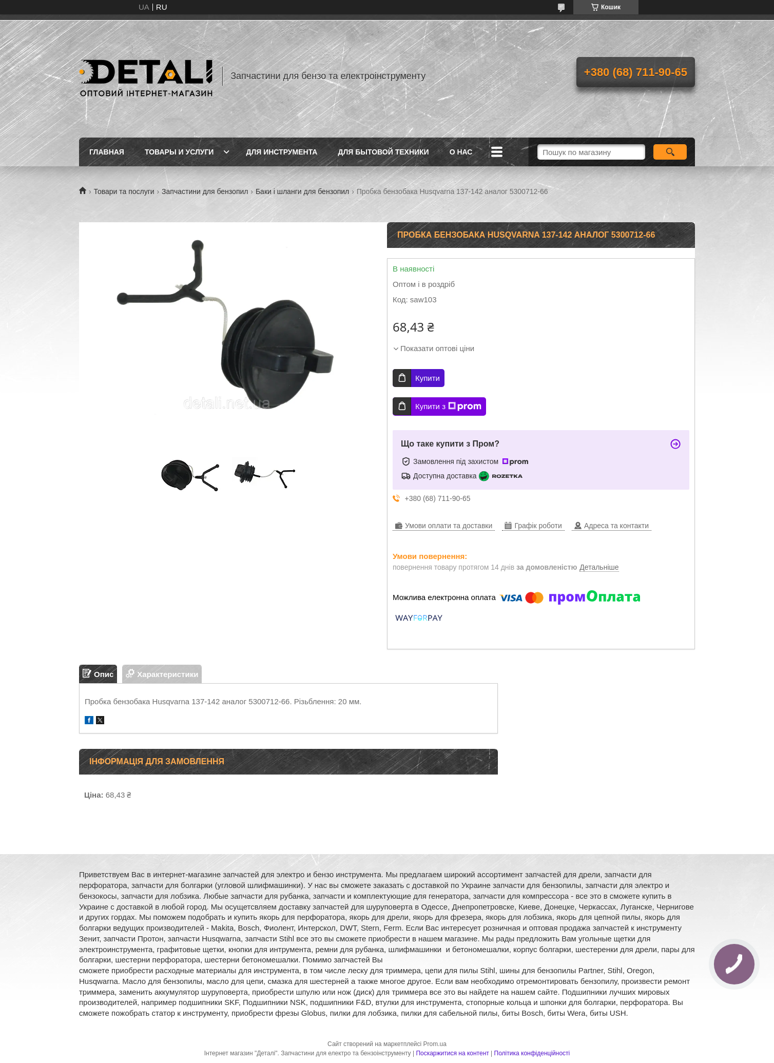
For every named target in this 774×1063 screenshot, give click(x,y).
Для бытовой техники (383, 152)
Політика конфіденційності (532, 1053)
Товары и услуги (179, 152)
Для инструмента (281, 152)
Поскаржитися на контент (452, 1053)
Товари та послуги (123, 191)
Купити (427, 378)
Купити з (448, 406)
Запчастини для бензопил (205, 191)
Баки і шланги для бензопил (302, 191)
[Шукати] (670, 152)
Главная (106, 152)
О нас (461, 152)
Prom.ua (435, 1044)
